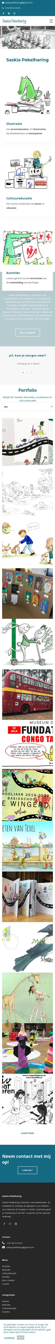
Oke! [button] (21, 1337)
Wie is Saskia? (8, 1280)
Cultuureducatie (9, 1273)
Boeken (5, 1301)
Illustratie (6, 1269)
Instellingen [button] (9, 1337)
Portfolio (6, 1266)
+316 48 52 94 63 (12, 8)
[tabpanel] (27, 361)
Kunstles (6, 1276)
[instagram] (14, 13)
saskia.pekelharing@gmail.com (19, 2)
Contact (5, 1284)
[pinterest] (9, 13)
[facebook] (3, 13)
